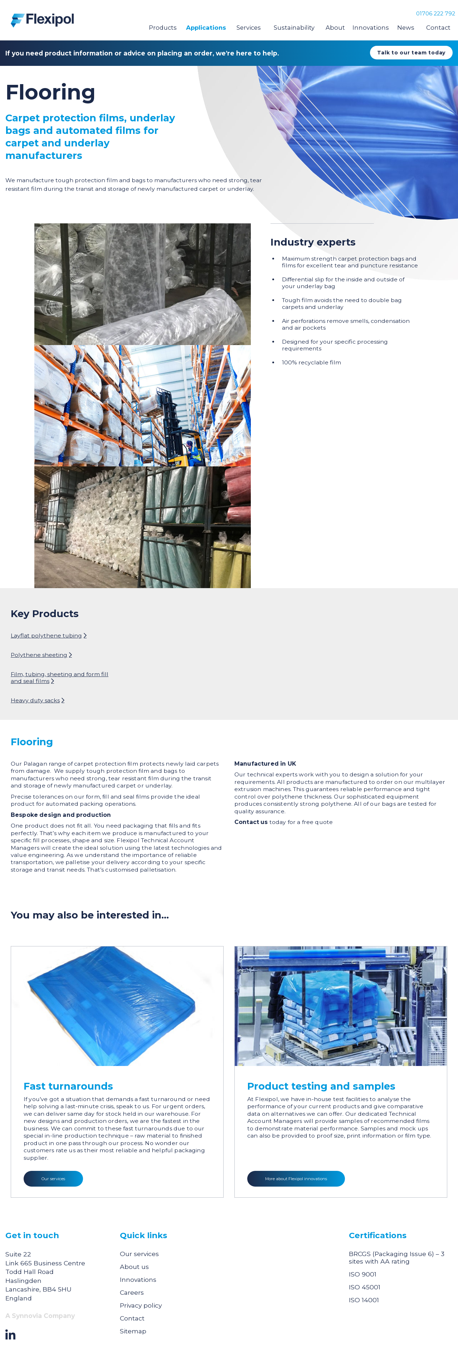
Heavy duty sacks (35, 700)
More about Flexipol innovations (296, 1178)
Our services (53, 1178)
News (405, 27)
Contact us (251, 822)
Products (163, 27)
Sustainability (294, 27)
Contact (438, 27)
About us (134, 1266)
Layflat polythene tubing (46, 635)
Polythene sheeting (39, 654)
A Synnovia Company (40, 1315)
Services (249, 27)
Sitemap (133, 1331)
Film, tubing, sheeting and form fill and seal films (59, 677)
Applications (206, 27)
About (335, 27)
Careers (132, 1292)
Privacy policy (141, 1305)
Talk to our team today (411, 52)
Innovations (370, 27)
